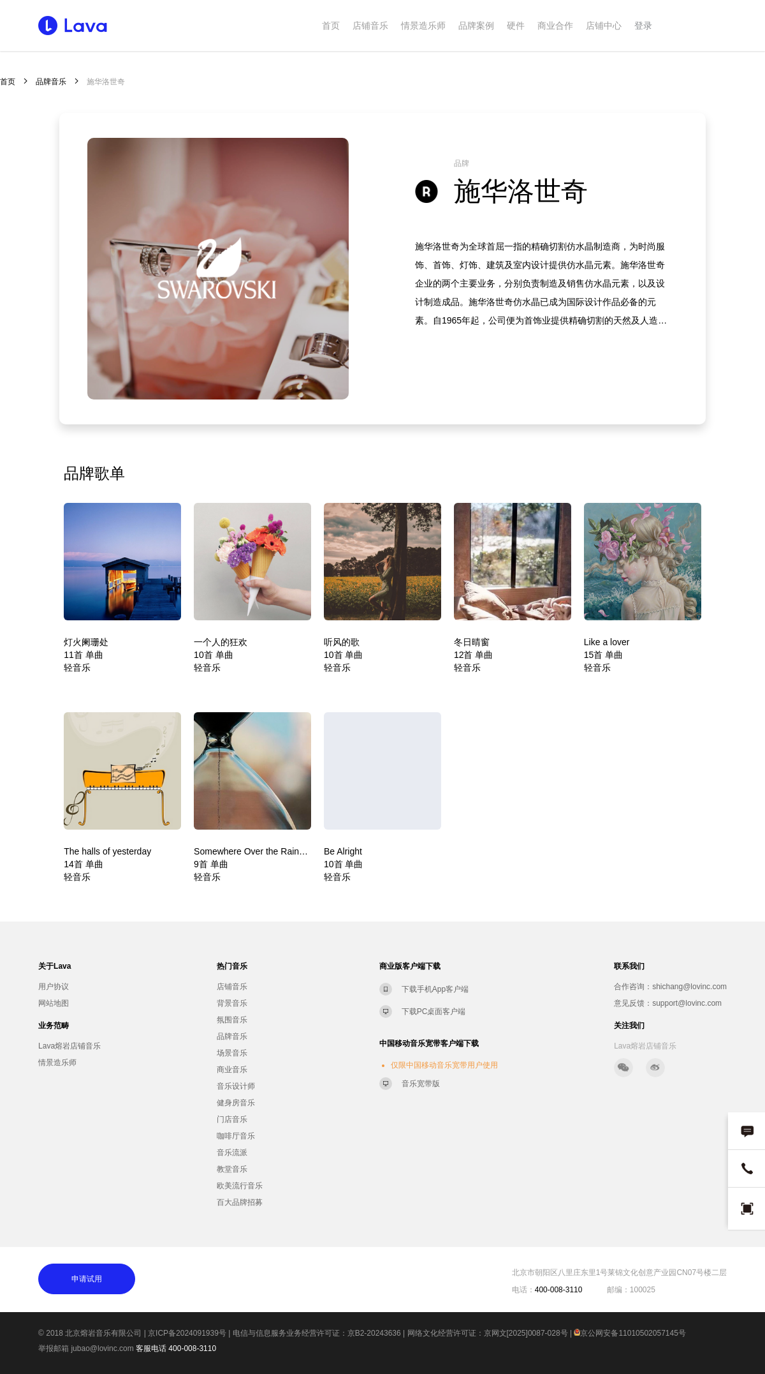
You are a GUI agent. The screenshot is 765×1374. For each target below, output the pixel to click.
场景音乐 (232, 1053)
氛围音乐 (232, 1019)
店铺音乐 (370, 25)
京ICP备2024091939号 (187, 1333)
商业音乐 (232, 1069)
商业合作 (555, 25)
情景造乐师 (423, 25)
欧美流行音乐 (240, 1185)
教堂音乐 (232, 1169)
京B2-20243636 (374, 1333)
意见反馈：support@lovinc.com (668, 1003)
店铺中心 (604, 25)
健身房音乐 (236, 1102)
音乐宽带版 (421, 1083)
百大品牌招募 (240, 1202)
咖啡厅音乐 (236, 1135)
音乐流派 (232, 1152)
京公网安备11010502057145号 (629, 1333)
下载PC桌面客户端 (434, 1011)
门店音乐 (232, 1119)
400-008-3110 (192, 1348)
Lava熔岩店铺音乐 (69, 1046)
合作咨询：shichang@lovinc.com (670, 986)
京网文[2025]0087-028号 (526, 1333)
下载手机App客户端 (435, 989)
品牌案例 (476, 25)
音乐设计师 (236, 1086)
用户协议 (53, 986)
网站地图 (53, 1003)
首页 (331, 25)
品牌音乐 (51, 81)
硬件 (516, 25)
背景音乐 (232, 1003)
